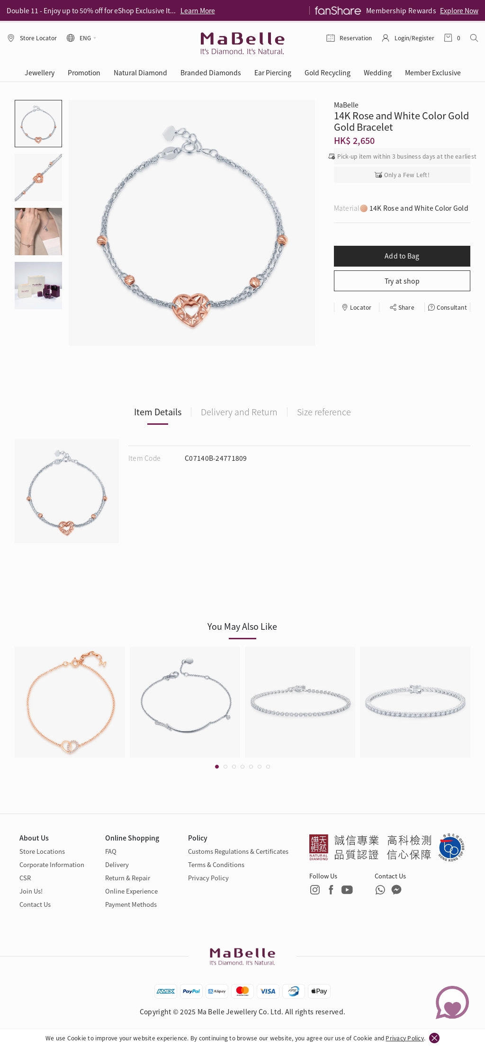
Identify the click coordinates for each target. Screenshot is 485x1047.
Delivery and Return (239, 411)
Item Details (157, 411)
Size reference (324, 411)
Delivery (117, 864)
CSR (25, 877)
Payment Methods (131, 904)
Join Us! (31, 890)
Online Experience (131, 890)
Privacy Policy (404, 1038)
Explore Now (459, 10)
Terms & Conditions (216, 864)
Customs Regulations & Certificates (238, 851)
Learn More (197, 10)
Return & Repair (127, 877)
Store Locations (42, 851)
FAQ (111, 851)
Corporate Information (51, 864)
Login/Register (414, 38)
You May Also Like (242, 626)
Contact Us (35, 904)
